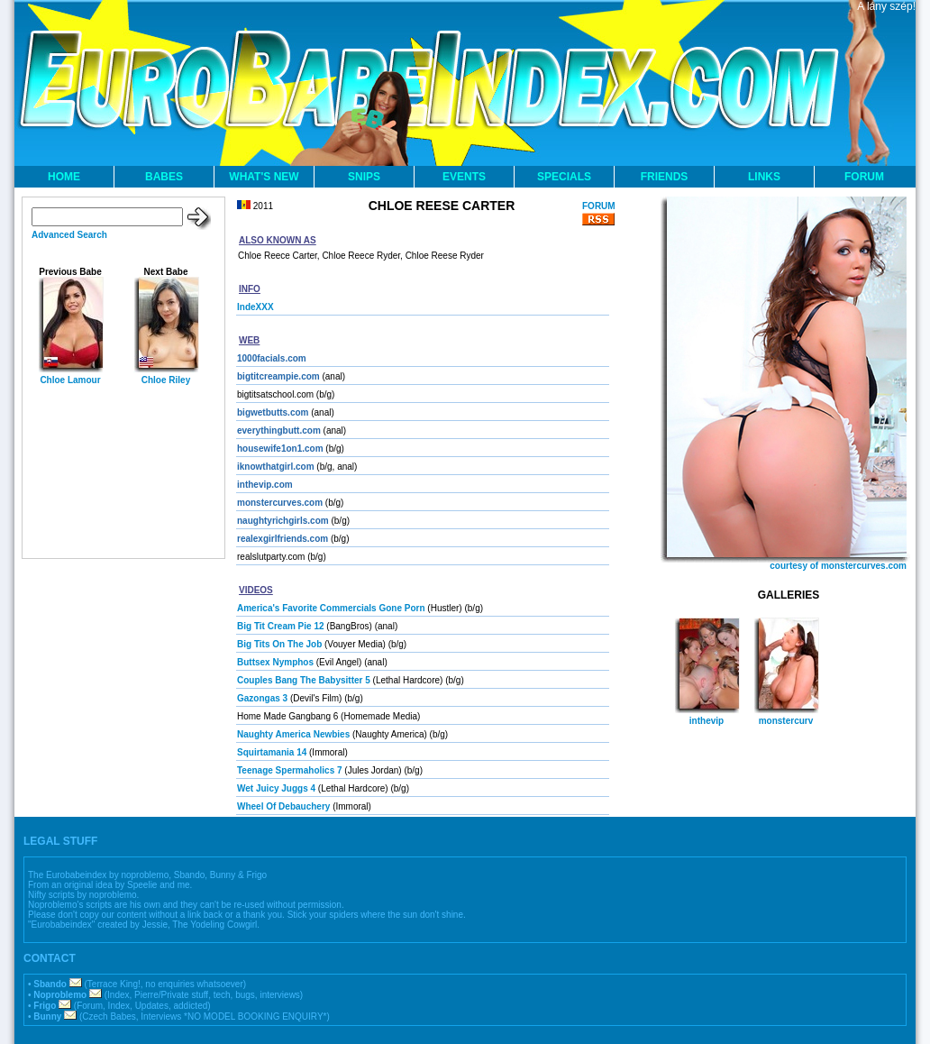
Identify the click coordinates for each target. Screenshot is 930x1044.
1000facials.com (271, 358)
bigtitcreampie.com (278, 376)
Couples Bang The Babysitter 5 (303, 680)
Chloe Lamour (70, 380)
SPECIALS (564, 176)
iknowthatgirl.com (276, 467)
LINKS (764, 176)
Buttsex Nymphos (275, 662)
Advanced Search (69, 235)
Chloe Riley (165, 380)
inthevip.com (265, 485)
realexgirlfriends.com (282, 539)
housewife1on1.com (280, 448)
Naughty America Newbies (293, 734)
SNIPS (364, 176)
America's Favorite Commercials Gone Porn (331, 608)
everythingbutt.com (279, 430)
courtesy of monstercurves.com (838, 566)
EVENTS (464, 176)
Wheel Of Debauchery (283, 806)
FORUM (864, 176)
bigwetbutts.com (272, 412)
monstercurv (786, 721)
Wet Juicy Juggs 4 (276, 788)
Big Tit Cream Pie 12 (280, 626)
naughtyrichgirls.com (283, 521)
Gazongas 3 (262, 698)
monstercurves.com (280, 503)
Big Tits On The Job (279, 644)
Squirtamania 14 (271, 752)
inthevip (706, 721)
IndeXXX (255, 307)
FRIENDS (664, 176)
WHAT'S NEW (263, 176)
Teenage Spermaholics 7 (289, 770)
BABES (164, 176)
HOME (64, 176)
